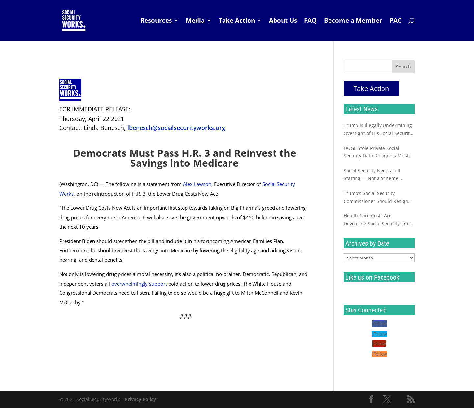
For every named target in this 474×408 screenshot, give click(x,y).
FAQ (310, 21)
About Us (283, 21)
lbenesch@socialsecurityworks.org (176, 128)
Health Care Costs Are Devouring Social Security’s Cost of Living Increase (378, 220)
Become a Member (353, 21)
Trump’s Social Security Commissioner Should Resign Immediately (376, 197)
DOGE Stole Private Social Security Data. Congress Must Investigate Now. (376, 152)
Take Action (237, 21)
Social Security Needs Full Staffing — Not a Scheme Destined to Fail (372, 174)
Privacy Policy (140, 399)
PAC (395, 21)
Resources (156, 21)
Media (195, 21)
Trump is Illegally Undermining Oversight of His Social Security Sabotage (378, 129)
